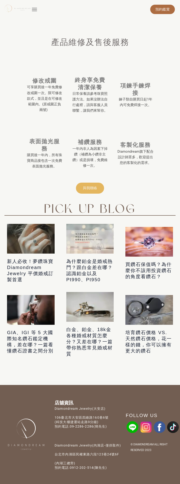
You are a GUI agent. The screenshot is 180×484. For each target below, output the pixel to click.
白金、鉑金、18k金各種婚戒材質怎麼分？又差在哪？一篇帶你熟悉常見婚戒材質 (89, 341)
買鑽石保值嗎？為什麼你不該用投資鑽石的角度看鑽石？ (148, 270)
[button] (34, 9)
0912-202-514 (82, 467)
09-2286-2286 (82, 426)
